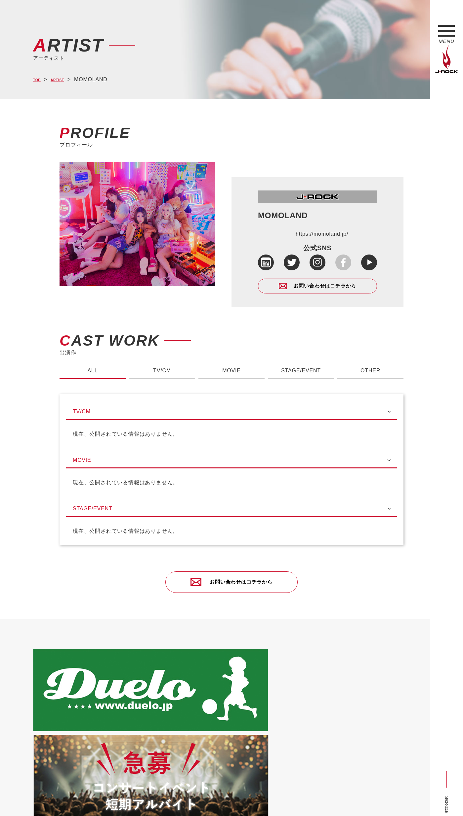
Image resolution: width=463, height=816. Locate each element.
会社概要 (111, 800)
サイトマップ (142, 800)
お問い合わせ (204, 800)
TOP (39, 80)
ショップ (173, 800)
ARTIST (65, 80)
